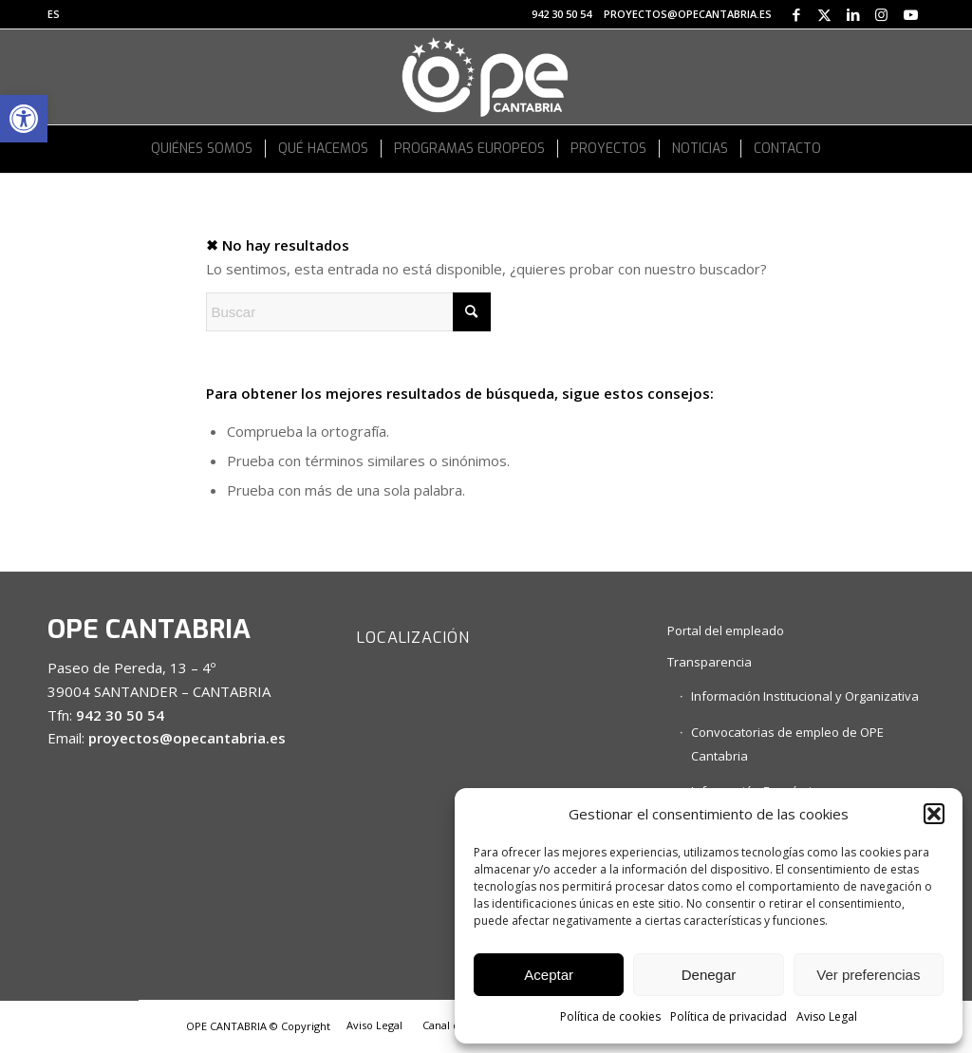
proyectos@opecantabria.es (688, 14)
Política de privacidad (728, 1016)
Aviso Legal (826, 1016)
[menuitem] (53, 14)
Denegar (709, 975)
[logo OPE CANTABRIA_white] (486, 76)
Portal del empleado (725, 630)
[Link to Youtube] (910, 14)
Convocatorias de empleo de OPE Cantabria (787, 744)
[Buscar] (348, 311)
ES (53, 14)
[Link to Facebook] (796, 14)
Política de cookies (610, 1016)
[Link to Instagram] (881, 14)
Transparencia (709, 661)
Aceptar (548, 975)
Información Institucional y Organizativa (805, 696)
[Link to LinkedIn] (853, 14)
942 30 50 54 (561, 14)
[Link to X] (824, 14)
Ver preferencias (868, 975)
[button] (23, 118)
